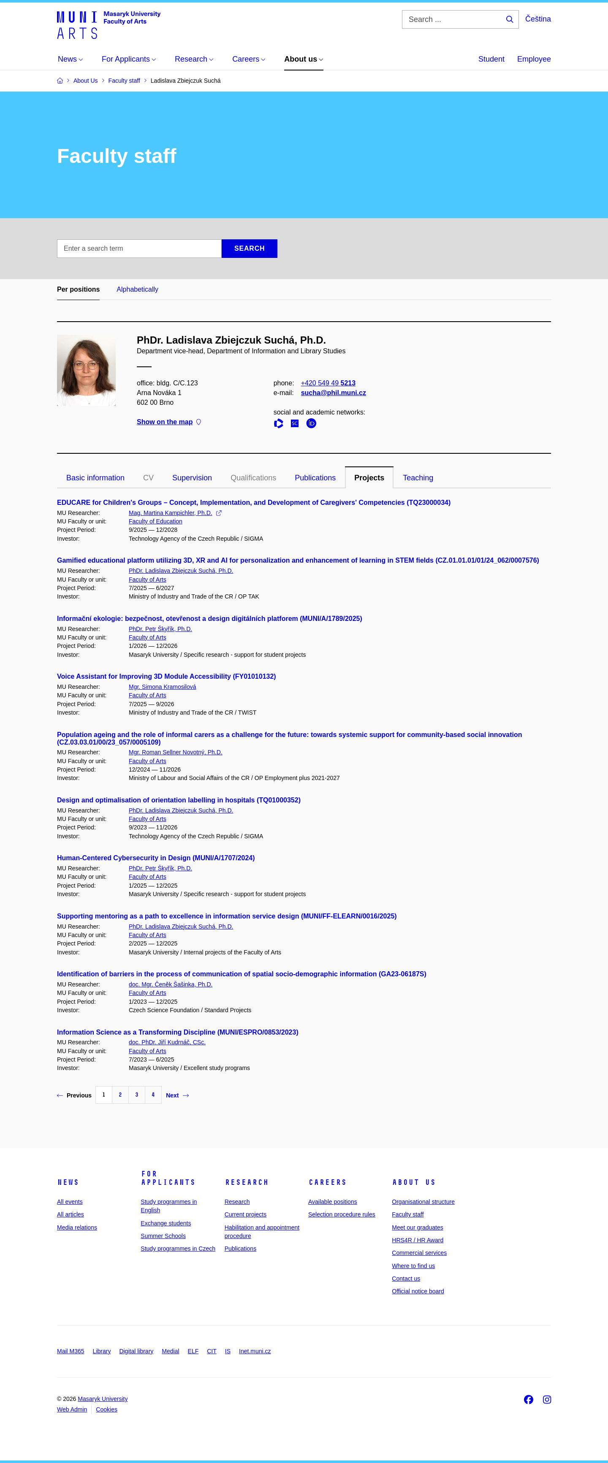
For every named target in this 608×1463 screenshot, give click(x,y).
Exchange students (166, 1223)
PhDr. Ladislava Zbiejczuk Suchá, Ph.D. (181, 570)
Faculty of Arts (147, 579)
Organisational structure (423, 1201)
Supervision (192, 478)
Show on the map (169, 422)
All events (70, 1201)
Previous (74, 1095)
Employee (534, 59)
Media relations (77, 1227)
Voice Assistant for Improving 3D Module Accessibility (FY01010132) (166, 676)
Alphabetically (137, 289)
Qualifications (253, 478)
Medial (170, 1351)
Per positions (78, 289)
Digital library (136, 1351)
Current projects (246, 1214)
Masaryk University (103, 1398)
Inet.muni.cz (255, 1351)
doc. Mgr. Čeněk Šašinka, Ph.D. (170, 984)
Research (247, 1182)
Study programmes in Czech (178, 1248)
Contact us (406, 1278)
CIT (212, 1351)
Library (102, 1351)
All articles (70, 1214)
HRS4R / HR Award (417, 1240)
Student (491, 59)
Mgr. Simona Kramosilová (162, 686)
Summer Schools (163, 1236)
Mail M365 (70, 1351)
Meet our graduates (417, 1227)
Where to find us (413, 1266)
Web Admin (72, 1409)
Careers (327, 1182)
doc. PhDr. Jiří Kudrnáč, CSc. (167, 1042)
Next (177, 1095)
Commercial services (419, 1252)
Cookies (106, 1409)
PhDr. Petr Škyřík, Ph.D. (160, 629)
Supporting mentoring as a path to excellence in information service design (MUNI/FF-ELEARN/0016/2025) (227, 916)
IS (228, 1351)
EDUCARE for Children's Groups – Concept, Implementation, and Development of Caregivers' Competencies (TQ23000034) (254, 502)
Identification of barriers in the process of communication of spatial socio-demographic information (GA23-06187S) (241, 974)
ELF (193, 1351)
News (68, 1182)
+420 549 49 (328, 383)
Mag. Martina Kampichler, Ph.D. (175, 512)
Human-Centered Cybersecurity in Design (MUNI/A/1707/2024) (156, 858)
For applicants (168, 1178)
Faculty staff (407, 1214)
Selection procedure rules (341, 1214)
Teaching (418, 478)
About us (414, 1182)
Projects (369, 478)
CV (148, 478)
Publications (315, 478)
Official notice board (418, 1291)
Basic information (95, 478)
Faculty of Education (155, 521)
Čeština (538, 19)
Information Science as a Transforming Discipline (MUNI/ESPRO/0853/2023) (178, 1032)
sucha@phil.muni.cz (333, 392)
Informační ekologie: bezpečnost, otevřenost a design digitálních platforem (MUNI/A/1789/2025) (209, 618)
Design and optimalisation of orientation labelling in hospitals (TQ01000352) (179, 800)
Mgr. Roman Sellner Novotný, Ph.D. (176, 752)
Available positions (332, 1201)
